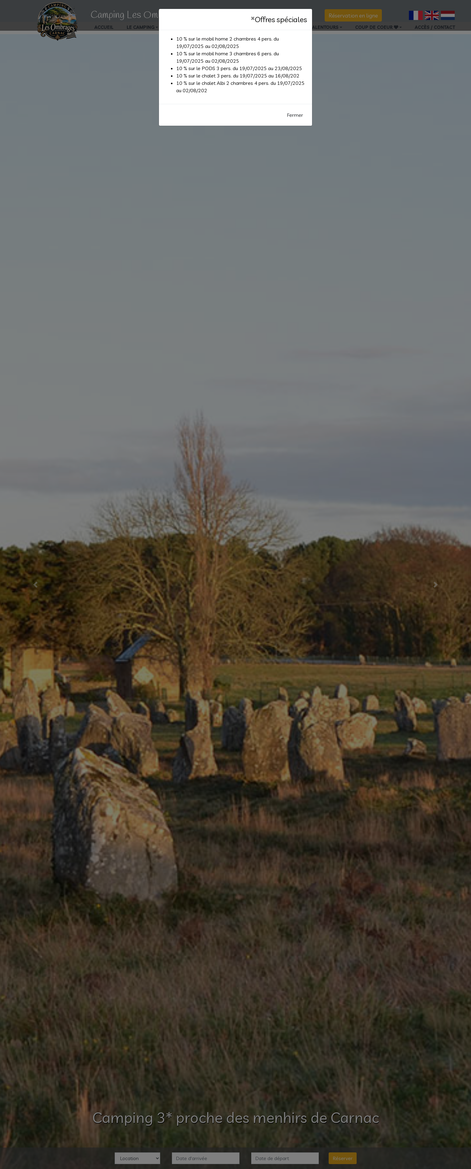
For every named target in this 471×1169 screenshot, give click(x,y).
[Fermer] (253, 17)
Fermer (295, 115)
